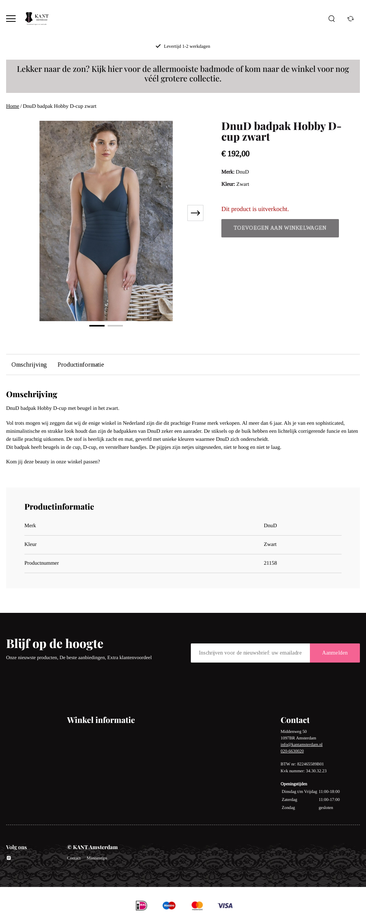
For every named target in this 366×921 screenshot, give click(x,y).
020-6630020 (292, 751)
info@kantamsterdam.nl (301, 744)
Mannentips (97, 858)
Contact (74, 858)
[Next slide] (195, 213)
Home (12, 106)
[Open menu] (11, 18)
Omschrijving (29, 364)
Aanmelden (335, 653)
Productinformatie (81, 364)
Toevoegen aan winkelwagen (280, 228)
